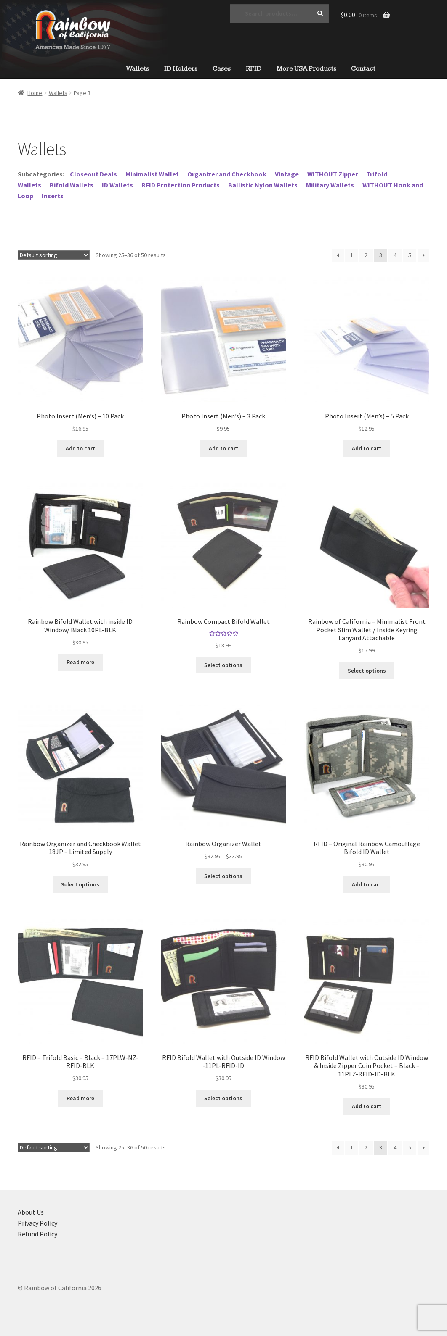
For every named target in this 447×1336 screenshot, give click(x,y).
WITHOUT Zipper (332, 174)
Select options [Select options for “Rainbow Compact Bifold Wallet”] (223, 665)
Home (34, 93)
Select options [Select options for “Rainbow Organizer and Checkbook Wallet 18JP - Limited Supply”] (80, 884)
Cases (222, 69)
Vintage (287, 174)
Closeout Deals (93, 174)
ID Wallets (117, 185)
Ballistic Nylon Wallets (263, 185)
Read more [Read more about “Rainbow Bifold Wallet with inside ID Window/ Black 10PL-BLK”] (80, 662)
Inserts (53, 196)
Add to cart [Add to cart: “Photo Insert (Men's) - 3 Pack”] (223, 448)
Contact (363, 69)
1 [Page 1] (351, 255)
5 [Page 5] (409, 255)
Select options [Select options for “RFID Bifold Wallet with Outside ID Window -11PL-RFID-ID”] (223, 1098)
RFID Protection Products (180, 185)
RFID (253, 69)
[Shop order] (54, 255)
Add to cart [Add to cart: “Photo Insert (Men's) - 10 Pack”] (80, 448)
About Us (31, 1212)
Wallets (137, 69)
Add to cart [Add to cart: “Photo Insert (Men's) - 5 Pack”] (366, 448)
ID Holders (180, 69)
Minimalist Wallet (152, 174)
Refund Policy (37, 1234)
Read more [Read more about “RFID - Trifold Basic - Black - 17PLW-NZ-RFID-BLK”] (80, 1098)
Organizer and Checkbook (226, 174)
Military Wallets (330, 185)
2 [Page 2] (366, 255)
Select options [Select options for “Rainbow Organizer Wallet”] (223, 876)
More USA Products (306, 69)
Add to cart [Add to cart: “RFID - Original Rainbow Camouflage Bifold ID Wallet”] (366, 884)
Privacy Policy (37, 1223)
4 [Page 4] (395, 255)
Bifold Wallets (71, 185)
